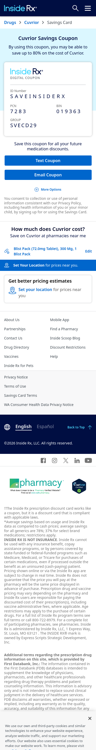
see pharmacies (65, 624)
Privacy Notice (16, 377)
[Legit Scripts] (79, 486)
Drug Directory (16, 347)
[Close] (89, 724)
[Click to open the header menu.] (88, 8)
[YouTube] (88, 460)
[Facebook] (43, 460)
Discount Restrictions (68, 347)
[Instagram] (54, 460)
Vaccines (11, 356)
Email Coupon (48, 175)
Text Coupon (48, 160)
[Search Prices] (75, 8)
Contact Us (13, 338)
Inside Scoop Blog (65, 338)
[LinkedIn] (77, 460)
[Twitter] (65, 460)
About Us (11, 319)
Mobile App (59, 319)
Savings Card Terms (20, 395)
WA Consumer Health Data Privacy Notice (38, 404)
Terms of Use (15, 386)
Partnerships (15, 328)
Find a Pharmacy (64, 328)
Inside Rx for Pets (18, 365)
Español (45, 426)
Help (54, 356)
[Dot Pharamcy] (37, 486)
